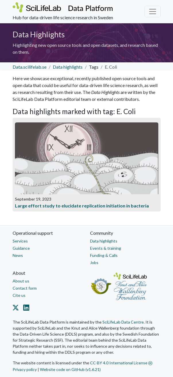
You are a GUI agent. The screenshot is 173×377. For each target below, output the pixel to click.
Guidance (21, 248)
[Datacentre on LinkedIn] (25, 308)
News (18, 255)
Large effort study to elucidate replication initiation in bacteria (82, 205)
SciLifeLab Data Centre (123, 322)
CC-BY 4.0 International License (121, 362)
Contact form (25, 288)
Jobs (94, 262)
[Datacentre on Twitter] (17, 308)
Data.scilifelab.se (29, 67)
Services (20, 240)
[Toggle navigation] (153, 11)
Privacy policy (25, 369)
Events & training (105, 248)
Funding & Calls (104, 255)
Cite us (19, 295)
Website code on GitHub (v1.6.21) (70, 369)
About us (21, 280)
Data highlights (68, 67)
